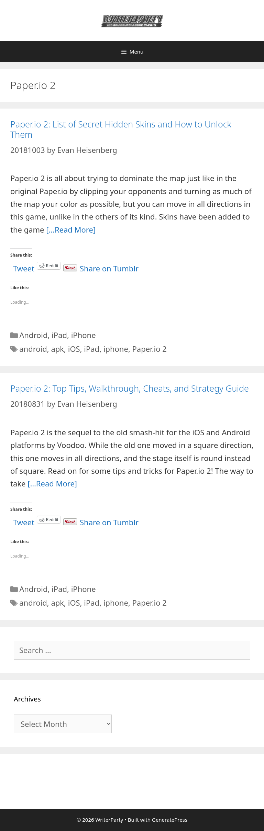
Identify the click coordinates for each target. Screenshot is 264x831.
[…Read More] (71, 229)
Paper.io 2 (149, 349)
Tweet (23, 265)
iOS (74, 349)
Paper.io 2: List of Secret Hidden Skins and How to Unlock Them (120, 129)
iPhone (83, 335)
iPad (59, 335)
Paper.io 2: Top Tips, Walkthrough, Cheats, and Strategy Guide (129, 388)
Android (33, 335)
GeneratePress (169, 819)
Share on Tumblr (109, 265)
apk (57, 349)
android (33, 349)
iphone (115, 349)
